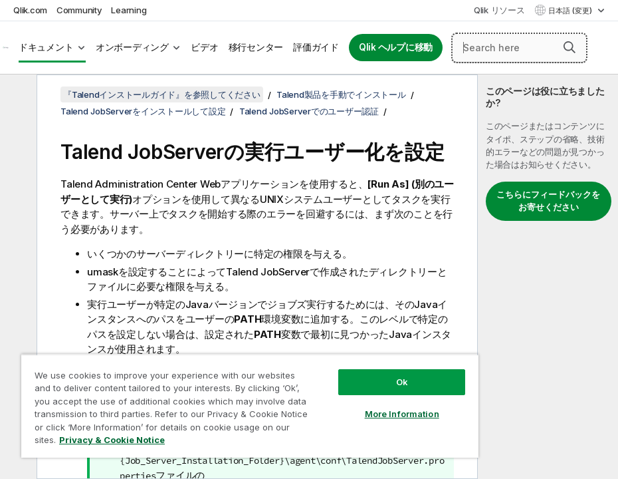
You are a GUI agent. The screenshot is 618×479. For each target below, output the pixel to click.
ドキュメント (46, 47)
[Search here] (519, 48)
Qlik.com (30, 10)
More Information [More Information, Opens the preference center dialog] (402, 413)
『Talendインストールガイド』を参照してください (161, 94)
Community (79, 10)
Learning (128, 10)
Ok (402, 382)
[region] (249, 406)
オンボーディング (132, 47)
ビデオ (204, 47)
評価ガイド (316, 47)
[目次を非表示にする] (17, 95)
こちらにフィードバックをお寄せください (548, 201)
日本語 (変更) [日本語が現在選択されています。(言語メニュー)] (571, 10)
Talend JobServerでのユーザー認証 (309, 111)
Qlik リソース (499, 10)
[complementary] (548, 277)
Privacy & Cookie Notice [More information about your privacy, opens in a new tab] (112, 439)
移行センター (256, 47)
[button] (569, 47)
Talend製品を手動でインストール (341, 94)
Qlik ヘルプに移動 (396, 47)
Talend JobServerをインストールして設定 (142, 111)
